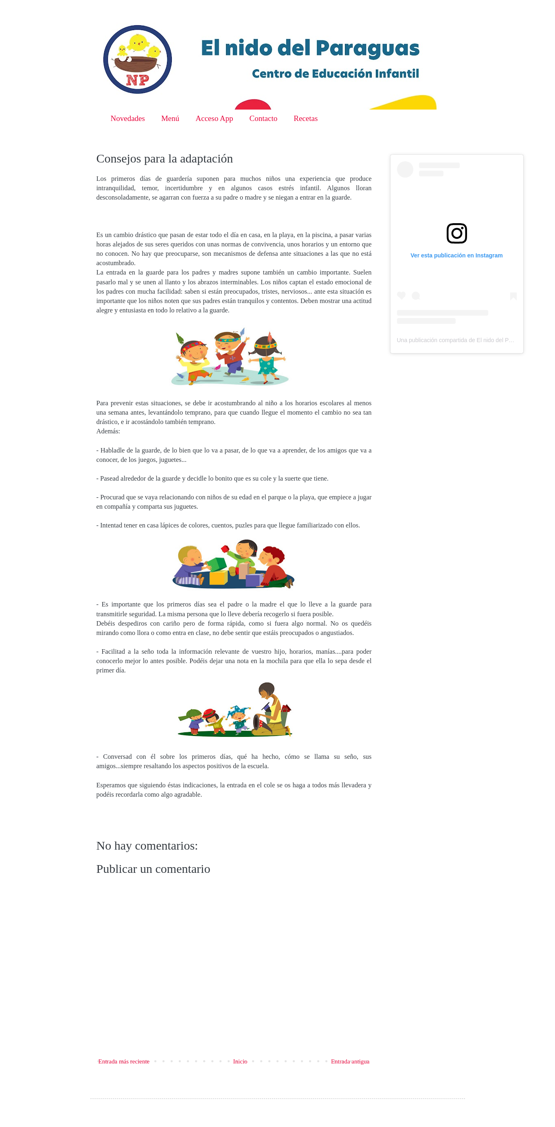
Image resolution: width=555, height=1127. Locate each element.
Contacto (264, 118)
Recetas (306, 118)
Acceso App (214, 118)
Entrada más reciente (124, 1061)
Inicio (240, 1061)
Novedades (128, 118)
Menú (170, 118)
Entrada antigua (350, 1061)
